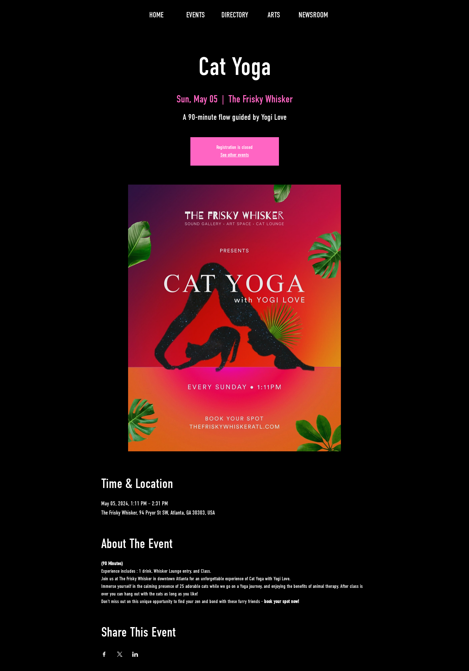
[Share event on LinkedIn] (135, 654)
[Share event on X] (120, 654)
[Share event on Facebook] (104, 654)
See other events (234, 155)
